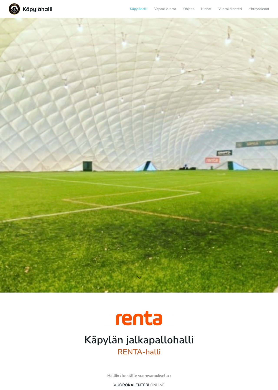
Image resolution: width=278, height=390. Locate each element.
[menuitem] (131, 8)
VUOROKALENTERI (131, 385)
